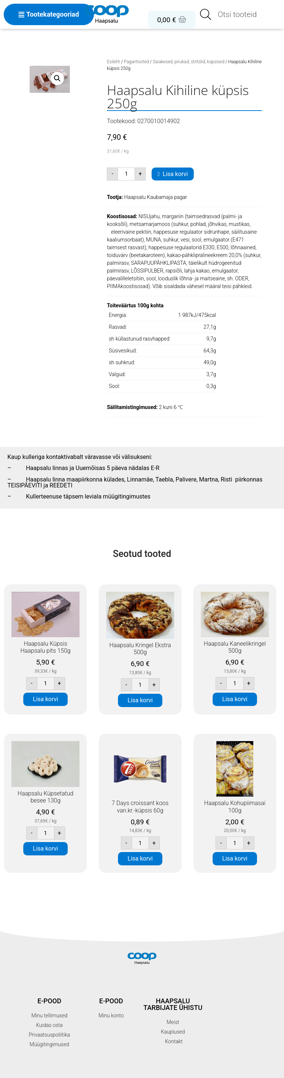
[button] (57, 78)
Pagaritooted (136, 61)
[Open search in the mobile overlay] (240, 14)
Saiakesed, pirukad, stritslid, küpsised (188, 61)
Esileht (113, 61)
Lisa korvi (175, 174)
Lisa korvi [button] (45, 699)
